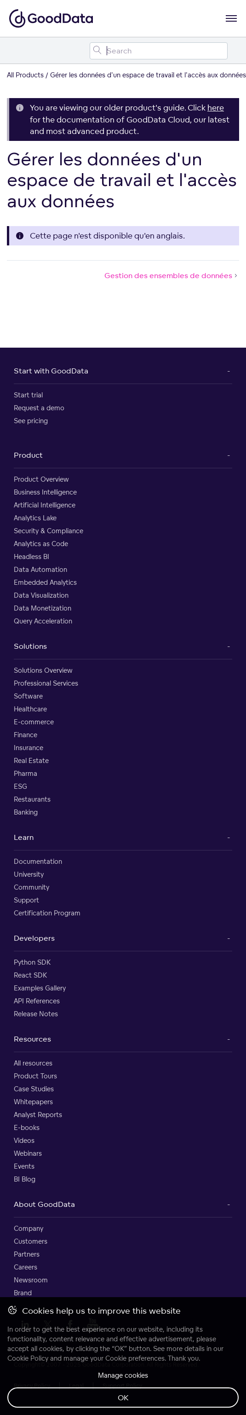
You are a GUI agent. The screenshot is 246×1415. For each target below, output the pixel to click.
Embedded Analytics (45, 582)
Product (28, 455)
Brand (23, 1293)
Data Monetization (42, 608)
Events (24, 1166)
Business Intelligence (45, 492)
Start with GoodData (51, 370)
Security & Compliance (48, 531)
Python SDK (32, 962)
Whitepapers (33, 1102)
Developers (34, 938)
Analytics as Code (41, 543)
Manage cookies (123, 1375)
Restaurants (32, 799)
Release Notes (36, 1014)
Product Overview (41, 479)
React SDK (30, 975)
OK (123, 1397)
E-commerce (34, 722)
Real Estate (31, 760)
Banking (26, 812)
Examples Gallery (40, 988)
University (29, 874)
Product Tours (35, 1076)
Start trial (28, 395)
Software (28, 696)
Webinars (28, 1153)
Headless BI (31, 556)
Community (31, 887)
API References (37, 1001)
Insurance (28, 747)
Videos (24, 1140)
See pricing (31, 421)
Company (28, 1228)
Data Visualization (41, 595)
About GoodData (44, 1204)
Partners (27, 1254)
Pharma (25, 773)
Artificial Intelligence (44, 505)
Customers (30, 1241)
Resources (32, 1038)
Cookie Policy (27, 1358)
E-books (27, 1127)
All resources (33, 1063)
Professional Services (46, 683)
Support (26, 900)
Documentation (38, 861)
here (215, 107)
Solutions (30, 646)
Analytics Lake (35, 518)
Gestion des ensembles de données (171, 275)
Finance (25, 735)
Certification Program (47, 913)
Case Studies (34, 1089)
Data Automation (40, 569)
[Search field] (159, 50)
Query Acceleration (43, 621)
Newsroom (31, 1280)
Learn (24, 837)
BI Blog (24, 1179)
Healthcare (30, 709)
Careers (25, 1267)
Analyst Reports (38, 1114)
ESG (20, 786)
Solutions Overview (43, 670)
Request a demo (39, 408)
